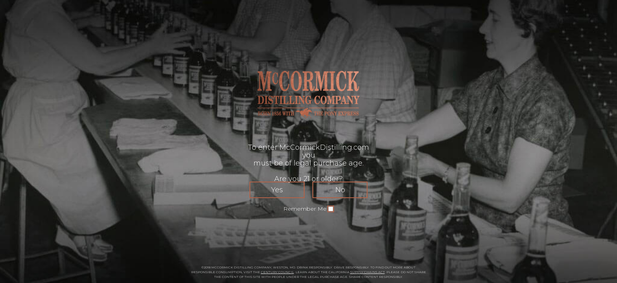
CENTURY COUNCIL (277, 272)
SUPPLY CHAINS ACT (367, 272)
